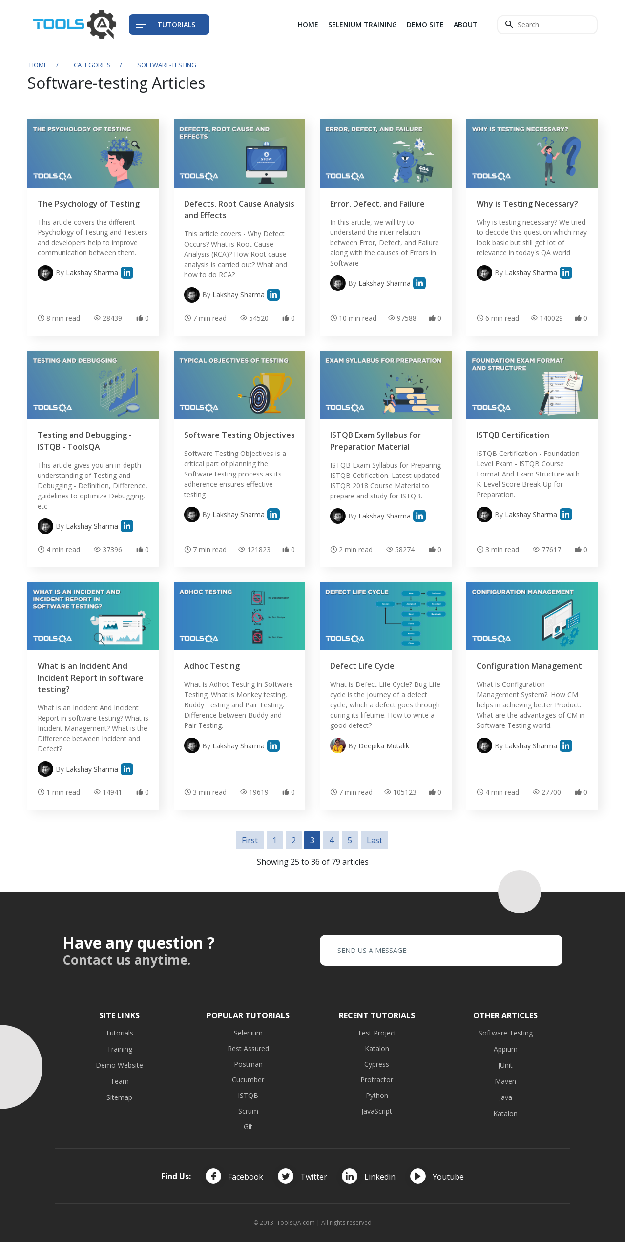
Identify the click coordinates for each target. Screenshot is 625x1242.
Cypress (376, 1064)
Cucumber (248, 1079)
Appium (506, 1049)
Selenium (248, 1032)
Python (377, 1095)
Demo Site (425, 24)
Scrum (248, 1111)
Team (119, 1081)
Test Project (376, 1032)
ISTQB (248, 1095)
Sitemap (119, 1097)
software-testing (166, 65)
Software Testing (506, 1032)
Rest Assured (248, 1048)
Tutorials (119, 1032)
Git (248, 1126)
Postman (248, 1064)
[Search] (547, 24)
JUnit (505, 1065)
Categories (92, 65)
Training (119, 1049)
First (250, 840)
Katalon (377, 1048)
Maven (505, 1081)
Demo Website (119, 1065)
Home (308, 24)
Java (505, 1097)
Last (374, 840)
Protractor (376, 1079)
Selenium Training (362, 24)
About (466, 24)
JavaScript (376, 1111)
